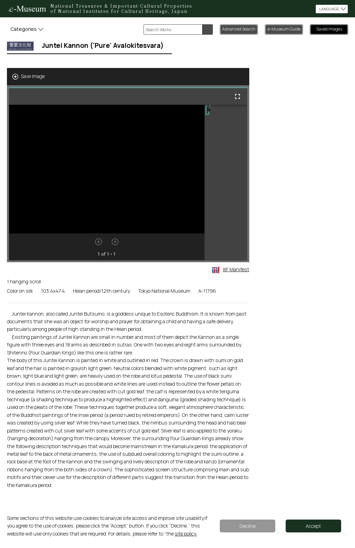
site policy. (186, 533)
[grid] (226, 182)
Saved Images (329, 29)
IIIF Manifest (230, 269)
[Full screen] (237, 96)
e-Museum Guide (284, 29)
